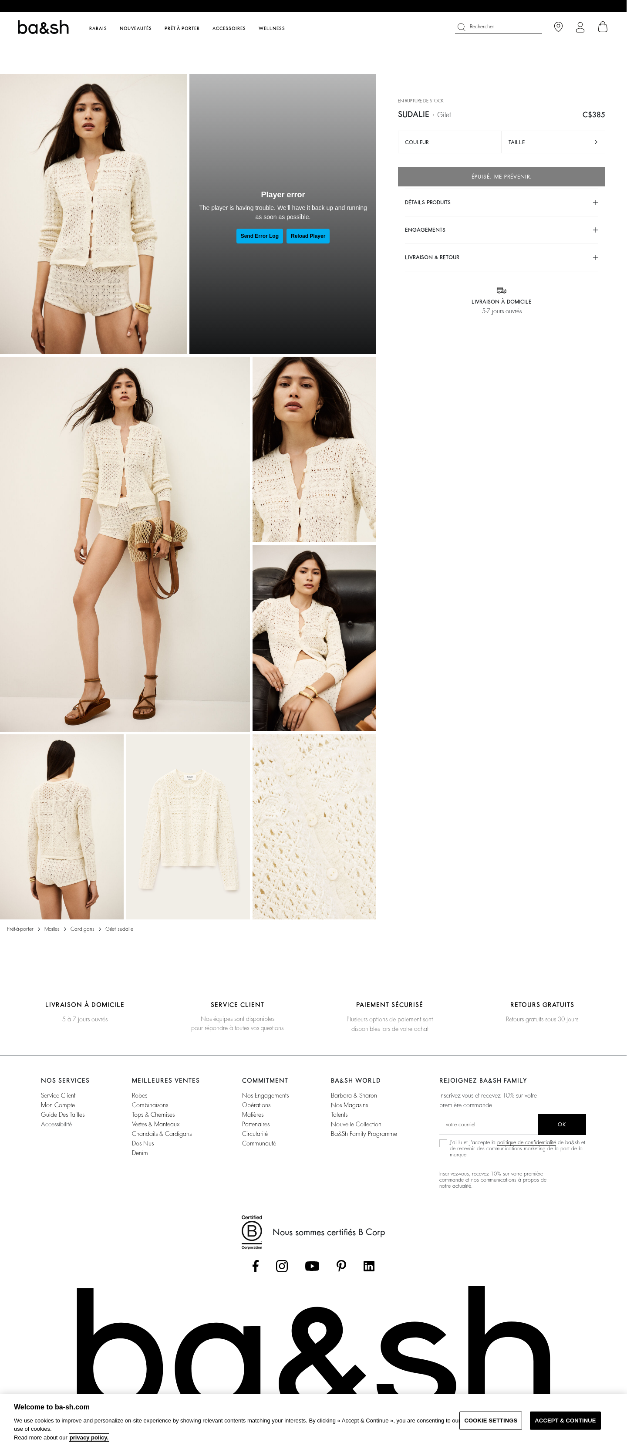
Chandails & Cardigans (162, 1134)
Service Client (58, 1095)
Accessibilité (56, 1124)
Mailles (52, 929)
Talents (339, 1115)
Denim (140, 1153)
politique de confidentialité (526, 1142)
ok (562, 1124)
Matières (252, 1115)
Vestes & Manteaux (155, 1124)
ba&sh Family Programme (364, 1134)
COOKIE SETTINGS (490, 1420)
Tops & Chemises (153, 1115)
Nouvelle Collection (356, 1124)
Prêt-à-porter (20, 929)
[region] (313, 1420)
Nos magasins (349, 1105)
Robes (139, 1095)
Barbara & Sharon (354, 1095)
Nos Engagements (265, 1095)
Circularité (255, 1134)
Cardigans (82, 929)
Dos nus (143, 1143)
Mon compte (58, 1105)
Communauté (259, 1143)
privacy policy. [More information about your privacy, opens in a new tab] (89, 1437)
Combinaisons (150, 1105)
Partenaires (256, 1124)
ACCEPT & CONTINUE (565, 1420)
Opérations (256, 1105)
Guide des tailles (62, 1115)
